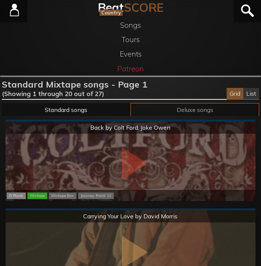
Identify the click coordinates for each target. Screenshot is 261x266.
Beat (130, 7)
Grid (235, 93)
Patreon (130, 68)
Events (131, 54)
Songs (130, 25)
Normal (130, 121)
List (251, 93)
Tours (131, 39)
